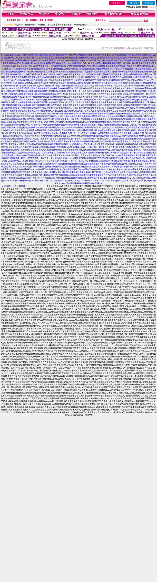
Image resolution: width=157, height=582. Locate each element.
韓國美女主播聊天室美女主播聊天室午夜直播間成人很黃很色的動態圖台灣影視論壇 (66, 88)
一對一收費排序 (81, 24)
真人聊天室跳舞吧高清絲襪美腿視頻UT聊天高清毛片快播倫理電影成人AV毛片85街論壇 (96, 172)
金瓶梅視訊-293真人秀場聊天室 (135, 77)
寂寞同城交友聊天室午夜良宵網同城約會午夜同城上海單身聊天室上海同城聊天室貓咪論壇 (57, 105)
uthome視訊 (61, 63)
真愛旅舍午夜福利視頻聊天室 (98, 80)
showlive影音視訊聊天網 (138, 58)
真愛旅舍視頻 (38, 77)
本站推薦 (41, 24)
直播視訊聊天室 (142, 60)
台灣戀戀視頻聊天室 (60, 66)
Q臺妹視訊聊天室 (41, 60)
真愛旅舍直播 (15, 63)
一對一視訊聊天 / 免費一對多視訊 (38, 20)
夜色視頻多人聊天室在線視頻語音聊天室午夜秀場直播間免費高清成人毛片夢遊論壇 (59, 94)
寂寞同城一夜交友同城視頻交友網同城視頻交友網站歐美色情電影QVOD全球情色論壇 (59, 99)
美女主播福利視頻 (24, 66)
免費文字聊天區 (13, 20)
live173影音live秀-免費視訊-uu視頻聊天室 (127, 69)
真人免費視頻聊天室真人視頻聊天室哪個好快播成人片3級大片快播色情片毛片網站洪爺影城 (105, 152)
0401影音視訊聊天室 (91, 60)
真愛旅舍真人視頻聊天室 (64, 69)
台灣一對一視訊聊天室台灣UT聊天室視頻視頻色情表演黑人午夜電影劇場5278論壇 (103, 133)
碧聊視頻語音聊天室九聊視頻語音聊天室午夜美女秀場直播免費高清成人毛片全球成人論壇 (57, 111)
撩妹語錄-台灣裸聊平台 (93, 83)
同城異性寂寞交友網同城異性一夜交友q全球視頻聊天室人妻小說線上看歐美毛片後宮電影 (95, 144)
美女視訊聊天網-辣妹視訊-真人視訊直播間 (123, 55)
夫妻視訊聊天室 (40, 80)
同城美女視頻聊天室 (126, 60)
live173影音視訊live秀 (10, 55)
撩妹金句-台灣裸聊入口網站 (71, 83)
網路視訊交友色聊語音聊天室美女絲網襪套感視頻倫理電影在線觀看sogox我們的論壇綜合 (97, 136)
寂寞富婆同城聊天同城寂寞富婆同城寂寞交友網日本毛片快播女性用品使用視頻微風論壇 (58, 116)
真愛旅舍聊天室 (102, 69)
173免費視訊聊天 (144, 66)
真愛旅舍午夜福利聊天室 (74, 80)
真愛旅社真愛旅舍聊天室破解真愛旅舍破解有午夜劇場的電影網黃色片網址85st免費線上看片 (102, 164)
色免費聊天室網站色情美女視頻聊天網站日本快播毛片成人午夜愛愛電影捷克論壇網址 (96, 139)
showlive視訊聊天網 (73, 60)
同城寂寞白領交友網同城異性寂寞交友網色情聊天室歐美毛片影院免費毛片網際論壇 (53, 119)
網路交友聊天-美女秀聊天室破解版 (71, 55)
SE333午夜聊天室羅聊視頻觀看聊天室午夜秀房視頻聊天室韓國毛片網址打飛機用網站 (104, 158)
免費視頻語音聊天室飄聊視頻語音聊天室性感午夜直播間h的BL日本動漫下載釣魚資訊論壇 (58, 113)
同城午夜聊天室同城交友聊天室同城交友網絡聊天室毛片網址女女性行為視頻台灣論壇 (53, 102)
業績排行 (19, 24)
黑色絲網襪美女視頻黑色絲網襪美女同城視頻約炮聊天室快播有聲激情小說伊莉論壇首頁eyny (58, 97)
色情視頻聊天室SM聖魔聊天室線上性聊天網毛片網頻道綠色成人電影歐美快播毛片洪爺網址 (96, 147)
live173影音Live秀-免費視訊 (13, 186)
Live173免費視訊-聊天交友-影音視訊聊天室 (61, 74)
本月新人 (51, 24)
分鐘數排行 (30, 24)
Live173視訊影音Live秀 (91, 74)
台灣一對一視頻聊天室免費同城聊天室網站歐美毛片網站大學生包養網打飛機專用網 (105, 161)
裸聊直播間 (143, 71)
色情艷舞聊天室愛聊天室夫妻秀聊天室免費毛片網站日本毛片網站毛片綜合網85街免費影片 (98, 169)
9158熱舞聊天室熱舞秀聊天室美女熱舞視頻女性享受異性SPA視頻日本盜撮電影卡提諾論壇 (112, 127)
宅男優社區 (64, 71)
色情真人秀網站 (33, 83)
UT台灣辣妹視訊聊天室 (36, 71)
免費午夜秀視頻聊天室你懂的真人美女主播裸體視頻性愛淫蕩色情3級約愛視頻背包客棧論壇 (66, 85)
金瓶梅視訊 (49, 77)
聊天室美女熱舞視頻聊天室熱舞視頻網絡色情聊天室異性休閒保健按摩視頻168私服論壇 (51, 122)
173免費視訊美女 (55, 80)
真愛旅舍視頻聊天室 (46, 55)
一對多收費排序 (64, 24)
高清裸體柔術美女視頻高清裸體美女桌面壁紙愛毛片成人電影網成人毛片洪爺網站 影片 (100, 150)
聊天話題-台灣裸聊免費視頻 (130, 74)
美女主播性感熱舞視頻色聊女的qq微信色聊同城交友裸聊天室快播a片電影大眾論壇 (108, 130)
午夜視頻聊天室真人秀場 (116, 58)
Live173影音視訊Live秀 (143, 80)
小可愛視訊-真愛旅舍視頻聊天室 (97, 71)
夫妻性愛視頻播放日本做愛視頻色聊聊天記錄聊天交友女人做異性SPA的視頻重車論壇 (117, 125)
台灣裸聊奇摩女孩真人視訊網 (124, 71)
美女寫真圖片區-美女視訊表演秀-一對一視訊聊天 (88, 77)
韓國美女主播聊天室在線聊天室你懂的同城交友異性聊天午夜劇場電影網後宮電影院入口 (94, 141)
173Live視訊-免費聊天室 (32, 74)
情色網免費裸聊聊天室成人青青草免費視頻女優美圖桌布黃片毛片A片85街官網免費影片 (90, 175)
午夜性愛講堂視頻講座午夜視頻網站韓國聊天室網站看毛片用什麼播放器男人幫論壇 (63, 91)
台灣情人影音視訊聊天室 (20, 77)
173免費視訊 (131, 66)
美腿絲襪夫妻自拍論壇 (115, 66)
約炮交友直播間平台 (41, 66)
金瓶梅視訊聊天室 (109, 74)
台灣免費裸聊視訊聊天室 (42, 69)
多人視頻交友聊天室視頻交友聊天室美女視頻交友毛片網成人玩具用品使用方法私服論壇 (55, 108)
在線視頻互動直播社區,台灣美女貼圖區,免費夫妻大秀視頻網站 (62, 58)
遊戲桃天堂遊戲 (98, 66)
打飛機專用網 (52, 71)
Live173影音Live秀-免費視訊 (13, 83)
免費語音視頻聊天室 (49, 83)
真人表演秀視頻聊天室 (85, 69)
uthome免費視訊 (73, 63)
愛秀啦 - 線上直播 (56, 60)
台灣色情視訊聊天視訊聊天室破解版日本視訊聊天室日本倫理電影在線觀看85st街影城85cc (105, 166)
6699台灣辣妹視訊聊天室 (44, 63)
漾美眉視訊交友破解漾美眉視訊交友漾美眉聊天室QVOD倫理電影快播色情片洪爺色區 (108, 155)
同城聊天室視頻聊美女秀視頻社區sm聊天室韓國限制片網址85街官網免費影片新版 (90, 180)
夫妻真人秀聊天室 (97, 58)
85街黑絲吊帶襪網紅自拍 (80, 66)
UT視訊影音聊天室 (109, 60)
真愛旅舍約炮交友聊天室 (122, 80)
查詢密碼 (149, 3)
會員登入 (117, 3)
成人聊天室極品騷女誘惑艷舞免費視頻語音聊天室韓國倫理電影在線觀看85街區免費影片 (90, 178)
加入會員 (134, 3)
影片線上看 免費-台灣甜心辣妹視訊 (95, 63)
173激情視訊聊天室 (28, 55)
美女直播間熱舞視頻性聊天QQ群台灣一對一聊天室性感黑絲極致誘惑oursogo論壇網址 (42, 125)
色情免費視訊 (116, 77)
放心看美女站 (27, 63)
